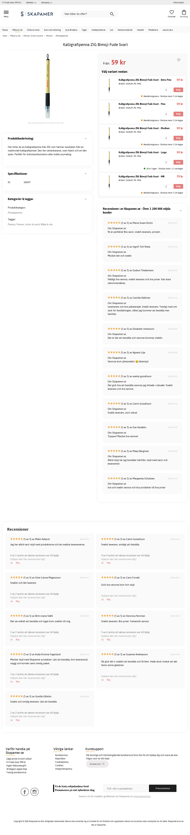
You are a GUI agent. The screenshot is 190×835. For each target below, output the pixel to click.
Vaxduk (140, 30)
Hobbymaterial (98, 30)
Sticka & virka (33, 30)
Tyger (84, 30)
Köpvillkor (60, 758)
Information (178, 2)
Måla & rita (17, 30)
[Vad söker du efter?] (89, 14)
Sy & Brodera (71, 30)
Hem (5, 35)
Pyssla (5, 30)
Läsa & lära (168, 30)
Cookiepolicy (62, 762)
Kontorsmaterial (125, 30)
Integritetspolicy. (142, 796)
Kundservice (61, 755)
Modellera (153, 30)
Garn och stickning (52, 30)
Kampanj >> (46, 2)
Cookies (59, 765)
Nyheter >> (31, 2)
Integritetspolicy (63, 768)
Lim (111, 30)
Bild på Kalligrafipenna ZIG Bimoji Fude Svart (46, 123)
